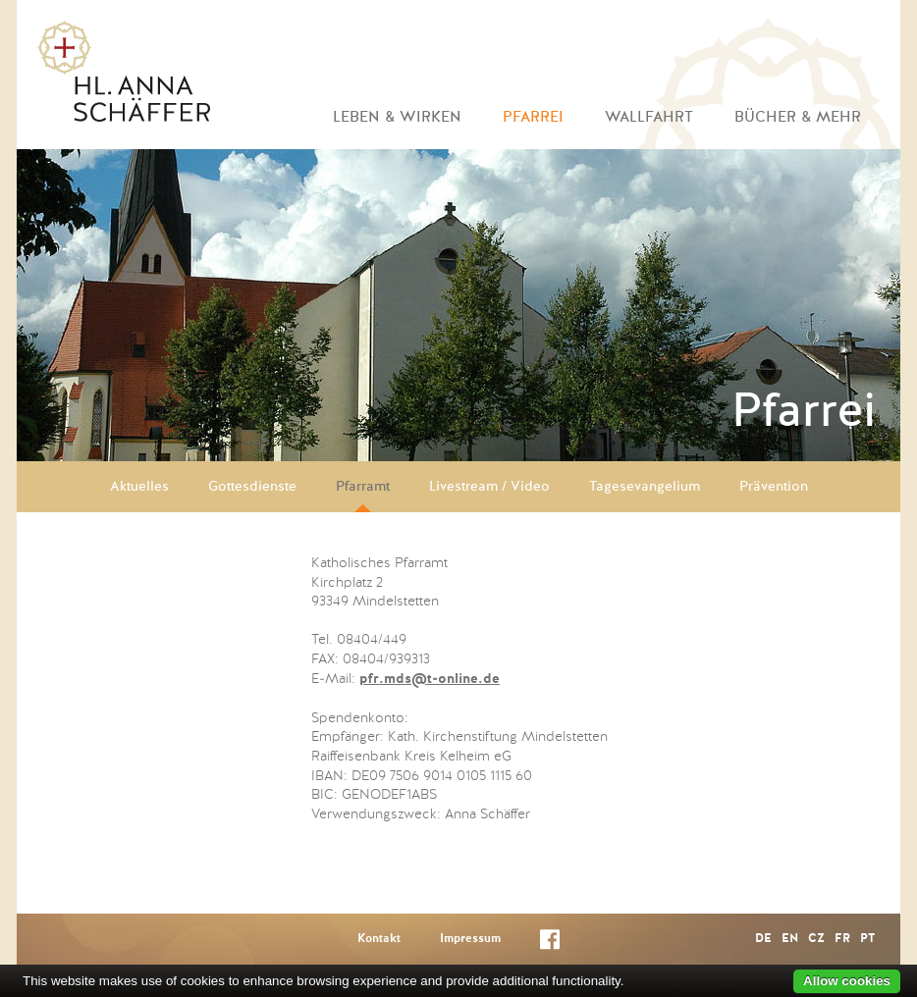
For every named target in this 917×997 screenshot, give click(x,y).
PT (867, 939)
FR (842, 939)
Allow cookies (846, 980)
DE (763, 939)
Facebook (550, 943)
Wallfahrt (649, 117)
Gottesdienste (252, 487)
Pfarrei (533, 117)
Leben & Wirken (397, 117)
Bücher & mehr (797, 117)
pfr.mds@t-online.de (429, 679)
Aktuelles (139, 487)
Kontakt (379, 939)
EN (790, 939)
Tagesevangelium (644, 487)
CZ (816, 939)
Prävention (773, 487)
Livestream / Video (489, 487)
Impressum (470, 939)
